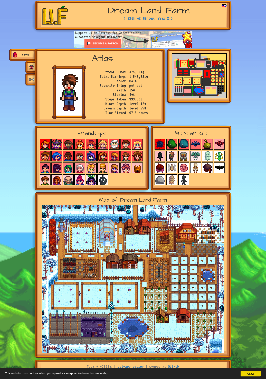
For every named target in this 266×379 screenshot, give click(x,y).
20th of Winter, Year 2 (148, 18)
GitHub (173, 366)
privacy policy (131, 366)
